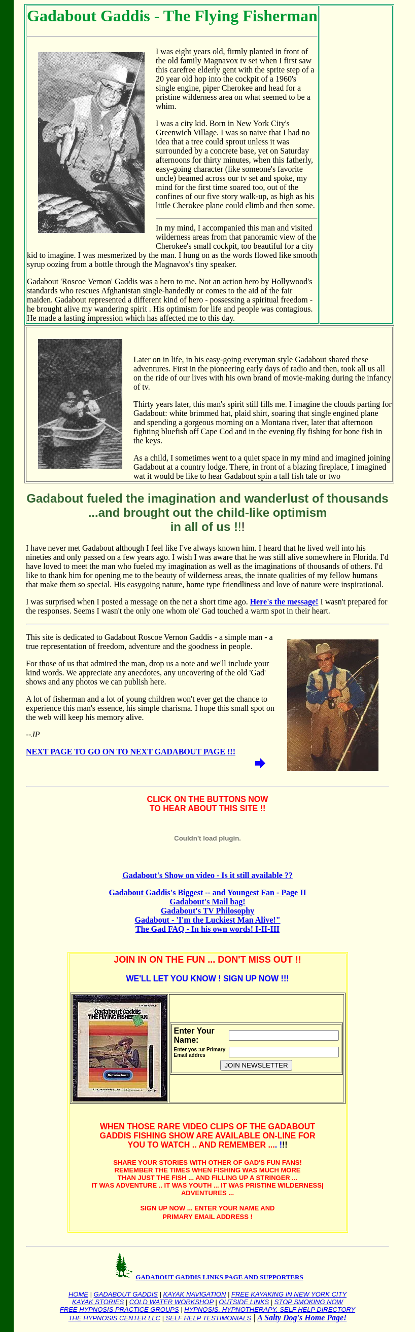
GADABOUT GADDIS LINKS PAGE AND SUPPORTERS (219, 1277)
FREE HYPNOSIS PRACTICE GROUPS (119, 1309)
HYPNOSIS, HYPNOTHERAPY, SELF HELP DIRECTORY (269, 1309)
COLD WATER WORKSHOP (171, 1302)
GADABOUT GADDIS (126, 1294)
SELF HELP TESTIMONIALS (207, 1318)
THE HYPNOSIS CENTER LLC (114, 1318)
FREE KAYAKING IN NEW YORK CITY (289, 1294)
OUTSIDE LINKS (244, 1302)
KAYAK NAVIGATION (194, 1294)
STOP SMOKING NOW (308, 1302)
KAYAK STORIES (98, 1302)
